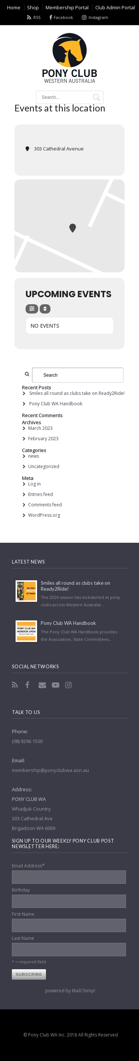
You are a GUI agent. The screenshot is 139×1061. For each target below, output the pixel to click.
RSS (36, 17)
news (33, 456)
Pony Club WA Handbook (55, 403)
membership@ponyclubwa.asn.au (50, 770)
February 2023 (43, 438)
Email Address (28, 865)
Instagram (98, 17)
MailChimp (83, 990)
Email (43, 685)
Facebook (63, 17)
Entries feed (40, 494)
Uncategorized (43, 466)
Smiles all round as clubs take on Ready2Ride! (77, 393)
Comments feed (45, 505)
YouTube (56, 685)
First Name (23, 914)
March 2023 (40, 428)
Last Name (23, 938)
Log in (34, 484)
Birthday (21, 890)
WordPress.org (44, 515)
